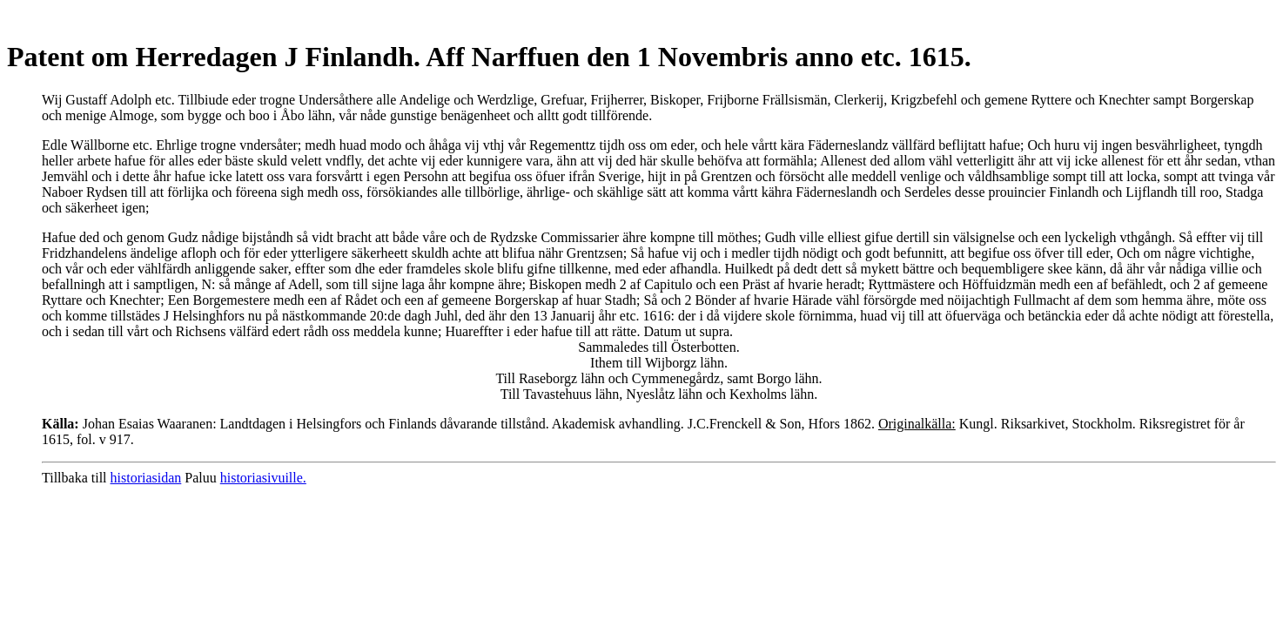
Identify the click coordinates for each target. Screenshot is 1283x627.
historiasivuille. (263, 477)
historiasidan (146, 477)
